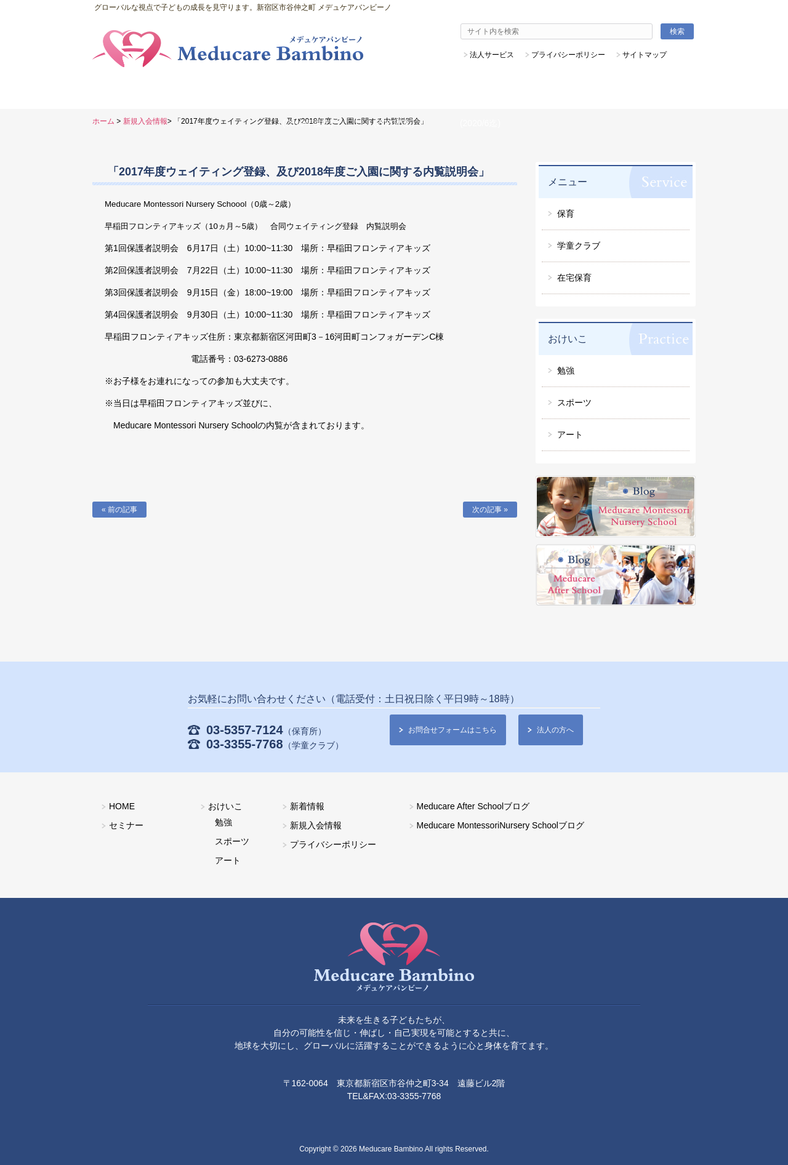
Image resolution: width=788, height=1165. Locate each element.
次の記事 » (490, 509)
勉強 (223, 822)
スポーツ (232, 841)
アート (228, 860)
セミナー (126, 825)
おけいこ (225, 806)
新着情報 (307, 806)
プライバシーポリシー (333, 844)
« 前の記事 (119, 509)
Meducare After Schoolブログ (473, 806)
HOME (122, 806)
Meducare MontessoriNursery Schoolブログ (500, 825)
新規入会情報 (145, 121)
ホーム (103, 121)
